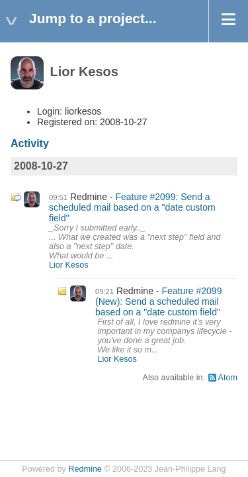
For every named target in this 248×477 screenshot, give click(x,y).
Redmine (84, 469)
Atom (227, 377)
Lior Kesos (69, 265)
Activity (30, 143)
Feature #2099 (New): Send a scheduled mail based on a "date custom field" (158, 301)
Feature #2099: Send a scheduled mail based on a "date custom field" (132, 207)
